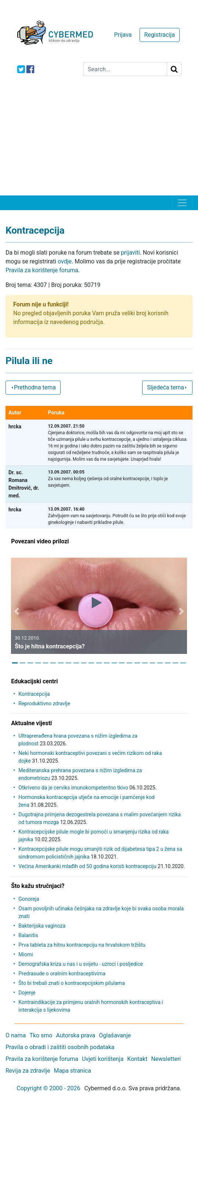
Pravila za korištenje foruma (42, 270)
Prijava (123, 34)
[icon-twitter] (21, 69)
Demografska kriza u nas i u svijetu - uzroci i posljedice (80, 964)
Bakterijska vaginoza (41, 926)
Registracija (159, 34)
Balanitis (28, 935)
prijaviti (130, 252)
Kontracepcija (34, 694)
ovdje (65, 261)
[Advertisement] (99, 140)
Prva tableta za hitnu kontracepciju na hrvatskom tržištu (81, 945)
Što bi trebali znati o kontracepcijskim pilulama (71, 983)
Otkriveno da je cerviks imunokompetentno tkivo (73, 788)
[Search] (125, 69)
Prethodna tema (33, 387)
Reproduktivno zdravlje (44, 703)
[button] (16, 611)
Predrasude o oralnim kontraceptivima (61, 973)
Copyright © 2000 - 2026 (48, 1088)
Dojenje (26, 993)
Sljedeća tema (167, 387)
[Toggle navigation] (182, 202)
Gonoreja (28, 899)
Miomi (25, 954)
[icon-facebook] (30, 69)
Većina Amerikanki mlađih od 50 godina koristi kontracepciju (87, 866)
